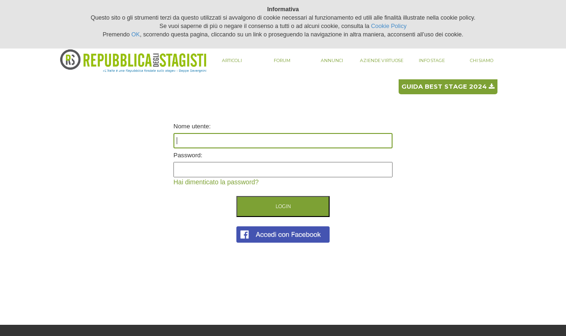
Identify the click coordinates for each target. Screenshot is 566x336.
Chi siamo (481, 60)
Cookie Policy (389, 26)
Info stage (432, 60)
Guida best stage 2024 (447, 86)
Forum (282, 60)
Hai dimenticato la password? (216, 182)
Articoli (232, 60)
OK (135, 34)
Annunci (332, 60)
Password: (187, 155)
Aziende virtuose (381, 60)
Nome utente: (192, 126)
